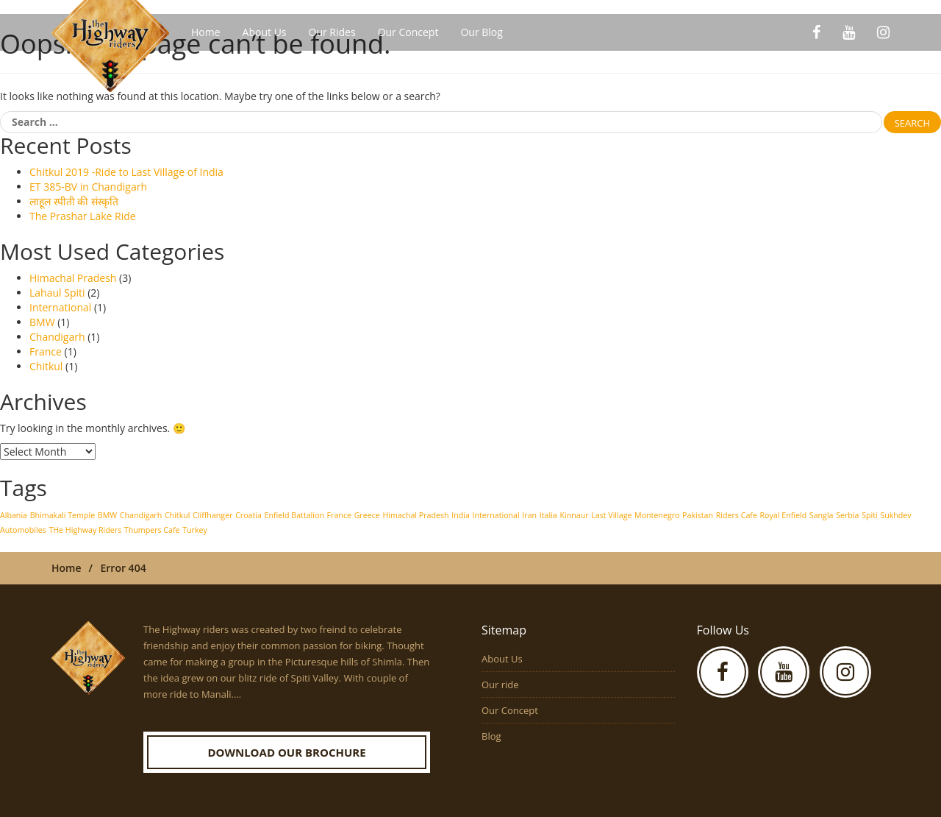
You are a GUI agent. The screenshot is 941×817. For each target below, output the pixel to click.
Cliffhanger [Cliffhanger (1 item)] (212, 515)
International (60, 307)
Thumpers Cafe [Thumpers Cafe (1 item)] (152, 530)
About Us (265, 32)
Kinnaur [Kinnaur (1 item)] (573, 515)
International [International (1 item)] (496, 515)
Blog (491, 736)
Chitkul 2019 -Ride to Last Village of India (126, 172)
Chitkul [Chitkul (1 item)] (177, 515)
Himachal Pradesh (72, 278)
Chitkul (45, 366)
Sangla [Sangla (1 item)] (821, 515)
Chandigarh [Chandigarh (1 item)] (141, 515)
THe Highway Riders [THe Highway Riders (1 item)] (85, 530)
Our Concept (408, 32)
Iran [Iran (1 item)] (529, 515)
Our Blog (481, 32)
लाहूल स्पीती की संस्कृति (73, 201)
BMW (42, 322)
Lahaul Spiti (57, 293)
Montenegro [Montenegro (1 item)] (656, 515)
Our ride (500, 684)
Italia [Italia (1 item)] (548, 515)
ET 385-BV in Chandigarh (88, 187)
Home (206, 32)
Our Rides (332, 32)
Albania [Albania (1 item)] (13, 515)
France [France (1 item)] (339, 515)
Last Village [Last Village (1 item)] (611, 515)
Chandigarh (57, 337)
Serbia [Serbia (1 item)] (847, 515)
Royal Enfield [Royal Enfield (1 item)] (783, 515)
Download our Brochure (286, 752)
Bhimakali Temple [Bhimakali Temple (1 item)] (62, 515)
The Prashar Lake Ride (82, 216)
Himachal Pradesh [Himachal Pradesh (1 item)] (415, 515)
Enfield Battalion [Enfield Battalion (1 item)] (294, 515)
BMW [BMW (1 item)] (107, 515)
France (45, 351)
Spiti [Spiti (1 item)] (870, 515)
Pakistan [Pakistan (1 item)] (697, 515)
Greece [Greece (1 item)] (367, 515)
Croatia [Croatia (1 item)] (248, 515)
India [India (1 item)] (460, 515)
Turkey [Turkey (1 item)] (194, 530)
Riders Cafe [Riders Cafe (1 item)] (736, 515)
